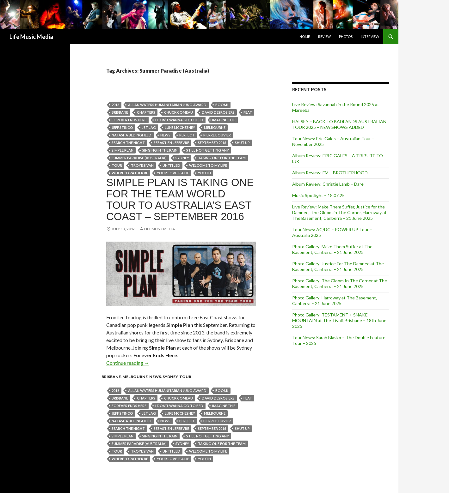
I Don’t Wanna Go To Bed (179, 120)
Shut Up (242, 143)
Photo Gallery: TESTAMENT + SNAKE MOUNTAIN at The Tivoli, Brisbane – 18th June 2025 (339, 320)
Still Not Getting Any (207, 150)
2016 (115, 105)
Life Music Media (31, 36)
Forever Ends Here (129, 120)
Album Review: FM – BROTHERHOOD (330, 172)
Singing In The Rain (159, 150)
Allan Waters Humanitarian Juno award (167, 105)
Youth (204, 173)
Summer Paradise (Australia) (139, 158)
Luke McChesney (180, 127)
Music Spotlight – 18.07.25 (318, 195)
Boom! (221, 105)
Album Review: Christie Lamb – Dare (328, 184)
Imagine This (224, 120)
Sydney (182, 158)
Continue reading (127, 363)
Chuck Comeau (178, 112)
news (165, 135)
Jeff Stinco (122, 127)
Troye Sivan (142, 165)
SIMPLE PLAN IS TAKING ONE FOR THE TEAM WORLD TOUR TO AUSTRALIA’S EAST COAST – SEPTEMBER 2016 (180, 199)
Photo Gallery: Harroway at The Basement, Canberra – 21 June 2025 (334, 300)
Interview (370, 36)
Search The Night (128, 143)
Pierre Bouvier (217, 135)
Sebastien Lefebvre (171, 143)
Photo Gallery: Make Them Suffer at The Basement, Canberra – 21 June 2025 (332, 249)
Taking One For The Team (222, 158)
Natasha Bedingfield (131, 135)
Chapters (146, 112)
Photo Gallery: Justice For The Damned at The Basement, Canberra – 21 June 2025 (338, 266)
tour (117, 165)
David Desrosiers (218, 112)
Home (304, 36)
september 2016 (212, 143)
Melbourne (214, 127)
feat (247, 112)
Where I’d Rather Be (130, 173)
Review (324, 36)
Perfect (186, 135)
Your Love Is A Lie (173, 173)
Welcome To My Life (208, 165)
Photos (346, 36)
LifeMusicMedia (159, 228)
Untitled (171, 165)
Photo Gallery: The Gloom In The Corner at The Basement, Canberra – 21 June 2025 (339, 283)
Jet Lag (149, 127)
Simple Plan (122, 150)
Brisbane (120, 112)
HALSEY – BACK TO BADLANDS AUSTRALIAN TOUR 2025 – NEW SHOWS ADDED (339, 124)
